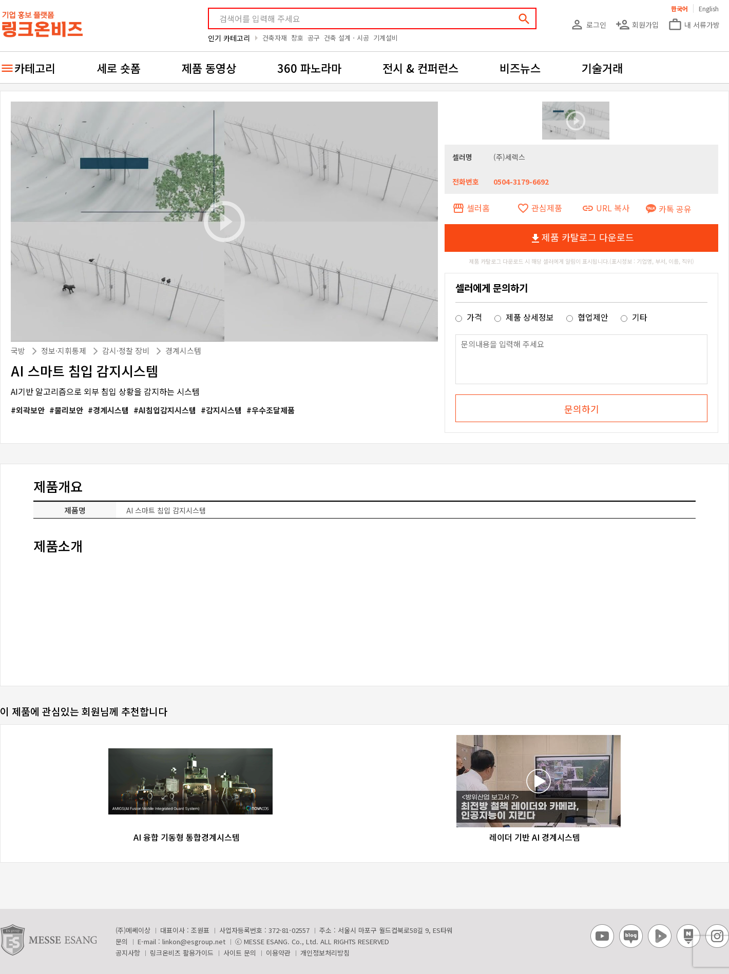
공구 (314, 38)
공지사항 (128, 953)
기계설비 (385, 38)
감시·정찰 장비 (126, 350)
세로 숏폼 (119, 67)
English (709, 8)
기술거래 (602, 67)
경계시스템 (183, 350)
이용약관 (278, 953)
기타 (634, 317)
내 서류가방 (694, 24)
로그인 (588, 24)
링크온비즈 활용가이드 (182, 953)
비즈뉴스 (520, 67)
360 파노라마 (309, 67)
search (524, 19)
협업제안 (588, 317)
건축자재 (274, 38)
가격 (469, 317)
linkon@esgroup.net (193, 941)
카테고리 (34, 67)
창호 (297, 38)
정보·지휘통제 (64, 350)
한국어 (679, 8)
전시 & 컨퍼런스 (420, 67)
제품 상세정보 (525, 317)
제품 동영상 (209, 67)
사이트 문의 (239, 953)
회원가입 (637, 24)
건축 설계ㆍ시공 (346, 38)
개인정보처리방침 (325, 953)
